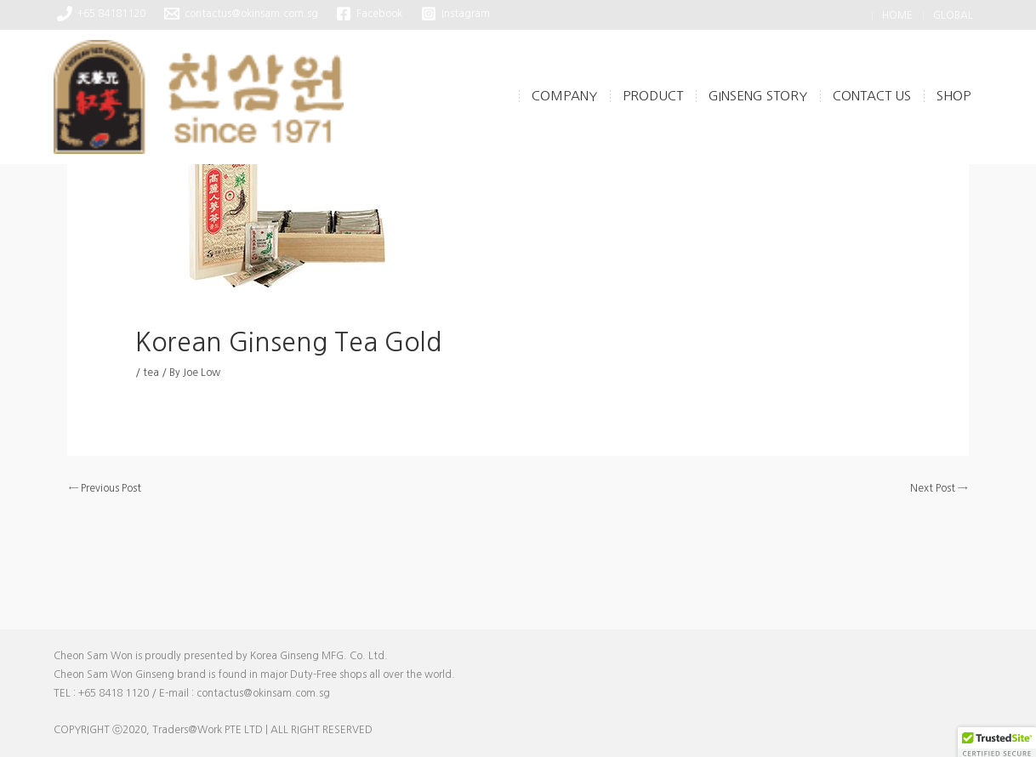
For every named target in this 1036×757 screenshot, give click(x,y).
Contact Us (872, 95)
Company (564, 95)
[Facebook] (370, 13)
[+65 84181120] (102, 13)
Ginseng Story (758, 95)
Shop (953, 95)
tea (151, 372)
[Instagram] (455, 13)
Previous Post (105, 488)
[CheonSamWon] (199, 96)
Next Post (938, 488)
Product (653, 95)
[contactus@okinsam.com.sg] (241, 13)
